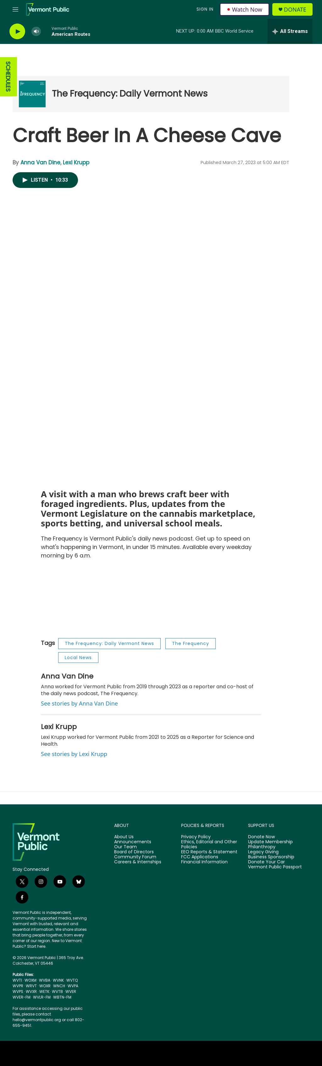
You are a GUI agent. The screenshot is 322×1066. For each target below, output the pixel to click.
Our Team (125, 847)
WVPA (73, 986)
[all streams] (290, 31)
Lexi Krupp (76, 162)
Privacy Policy (196, 836)
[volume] (36, 31)
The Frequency (190, 643)
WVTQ (72, 980)
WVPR (18, 986)
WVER (70, 991)
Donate (295, 9)
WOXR (45, 986)
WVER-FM (22, 997)
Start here (36, 946)
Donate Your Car (266, 862)
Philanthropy (261, 847)
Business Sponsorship (271, 857)
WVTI (17, 980)
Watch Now (244, 9)
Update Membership (270, 842)
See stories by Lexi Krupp (74, 754)
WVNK (58, 980)
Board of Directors (134, 852)
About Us (124, 836)
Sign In (205, 9)
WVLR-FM (42, 997)
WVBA (44, 980)
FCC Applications (199, 857)
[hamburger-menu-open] (15, 9)
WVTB (57, 991)
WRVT (31, 986)
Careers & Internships (137, 862)
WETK (44, 991)
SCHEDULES (8, 76)
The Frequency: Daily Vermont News (130, 94)
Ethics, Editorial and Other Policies (209, 844)
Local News (78, 657)
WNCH (59, 986)
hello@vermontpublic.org (37, 1019)
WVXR (31, 991)
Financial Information (204, 862)
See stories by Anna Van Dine (79, 703)
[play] (17, 31)
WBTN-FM (62, 997)
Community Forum (135, 857)
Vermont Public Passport (275, 867)
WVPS (18, 991)
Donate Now (261, 836)
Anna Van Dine (40, 162)
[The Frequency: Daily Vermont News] (32, 94)
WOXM (30, 980)
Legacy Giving (263, 852)
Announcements (132, 842)
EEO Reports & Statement (209, 852)
